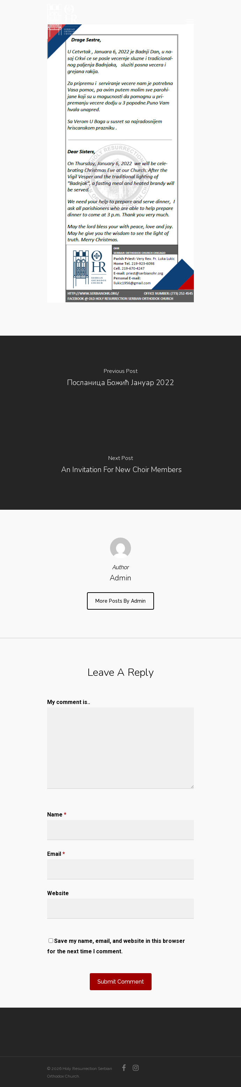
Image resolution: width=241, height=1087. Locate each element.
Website (58, 893)
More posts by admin (120, 601)
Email (56, 854)
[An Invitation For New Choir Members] (120, 466)
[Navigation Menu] (190, 21)
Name (56, 814)
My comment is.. (68, 702)
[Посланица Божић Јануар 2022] (120, 379)
